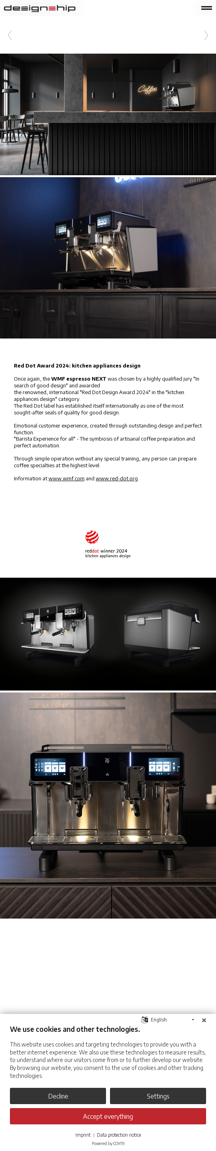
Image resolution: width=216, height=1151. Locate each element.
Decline (58, 1096)
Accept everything (108, 1116)
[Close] (204, 1020)
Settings (158, 1096)
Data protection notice (119, 1135)
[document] (108, 1058)
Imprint (83, 1135)
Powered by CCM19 (108, 1143)
